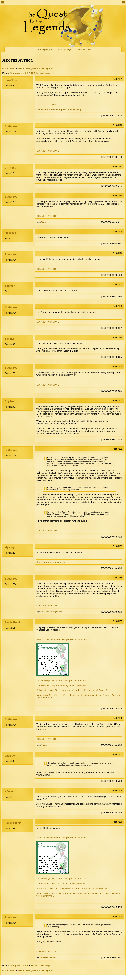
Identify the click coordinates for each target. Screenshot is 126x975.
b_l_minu (10, 167)
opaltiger (10, 755)
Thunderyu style (43, 49)
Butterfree (11, 126)
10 (35, 73)
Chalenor (45, 957)
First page (15, 73)
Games (44, 745)
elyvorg (9, 547)
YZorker (10, 285)
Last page (45, 73)
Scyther (9, 338)
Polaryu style (84, 49)
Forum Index (8, 68)
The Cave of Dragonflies (51, 612)
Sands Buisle (13, 622)
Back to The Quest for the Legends (35, 68)
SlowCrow (11, 80)
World (43, 222)
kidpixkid (10, 232)
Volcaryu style (64, 49)
